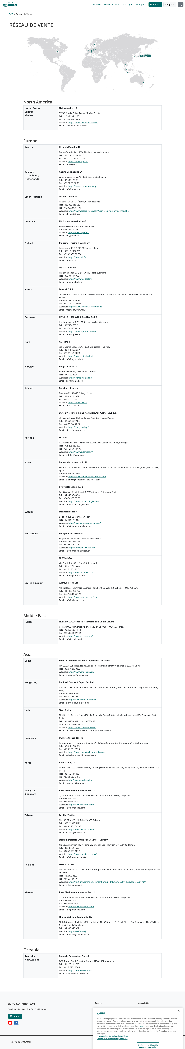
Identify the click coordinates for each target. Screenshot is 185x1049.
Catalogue (128, 4)
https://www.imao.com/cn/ (81, 671)
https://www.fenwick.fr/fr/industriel (85, 306)
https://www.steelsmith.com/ (82, 727)
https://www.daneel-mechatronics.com (87, 476)
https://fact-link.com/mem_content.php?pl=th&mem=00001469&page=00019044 (107, 881)
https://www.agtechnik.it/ (80, 356)
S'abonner (144, 1018)
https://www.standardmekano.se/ (84, 523)
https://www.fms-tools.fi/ (80, 278)
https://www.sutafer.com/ (80, 451)
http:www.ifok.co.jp (77, 931)
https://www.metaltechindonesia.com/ (86, 752)
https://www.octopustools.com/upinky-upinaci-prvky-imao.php (98, 210)
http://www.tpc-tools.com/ (81, 572)
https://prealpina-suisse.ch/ (81, 547)
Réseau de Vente (112, 4)
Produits (97, 4)
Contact (157, 4)
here (141, 1038)
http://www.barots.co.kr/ (80, 780)
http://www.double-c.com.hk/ (82, 699)
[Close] (179, 1023)
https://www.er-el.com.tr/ (80, 636)
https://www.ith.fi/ (77, 257)
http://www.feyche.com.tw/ (81, 829)
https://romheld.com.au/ (80, 970)
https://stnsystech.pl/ (78, 427)
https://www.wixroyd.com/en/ (82, 597)
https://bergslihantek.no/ (80, 377)
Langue (169, 4)
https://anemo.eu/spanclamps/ (83, 186)
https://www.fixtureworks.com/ (83, 122)
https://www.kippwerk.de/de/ (82, 331)
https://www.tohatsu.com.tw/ (82, 854)
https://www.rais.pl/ (77, 402)
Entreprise (141, 4)
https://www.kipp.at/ (78, 161)
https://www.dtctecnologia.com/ (83, 501)
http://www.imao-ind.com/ (81, 804)
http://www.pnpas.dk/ (78, 232)
